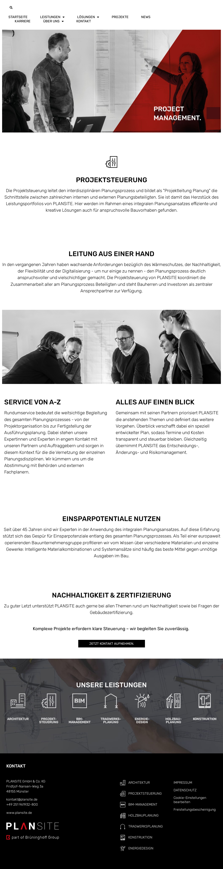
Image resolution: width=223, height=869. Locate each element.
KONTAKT (83, 21)
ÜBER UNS (53, 21)
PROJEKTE (120, 17)
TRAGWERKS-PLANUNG (111, 700)
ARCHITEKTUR (18, 699)
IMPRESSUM (183, 783)
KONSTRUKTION (204, 699)
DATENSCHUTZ (185, 790)
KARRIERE (23, 21)
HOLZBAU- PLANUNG (173, 700)
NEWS (145, 17)
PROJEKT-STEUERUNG (48, 700)
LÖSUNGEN (88, 17)
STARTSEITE (18, 17)
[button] (10, 7)
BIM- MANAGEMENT (79, 700)
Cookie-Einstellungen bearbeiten (190, 800)
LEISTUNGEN (52, 17)
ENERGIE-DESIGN (142, 700)
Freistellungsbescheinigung (195, 810)
